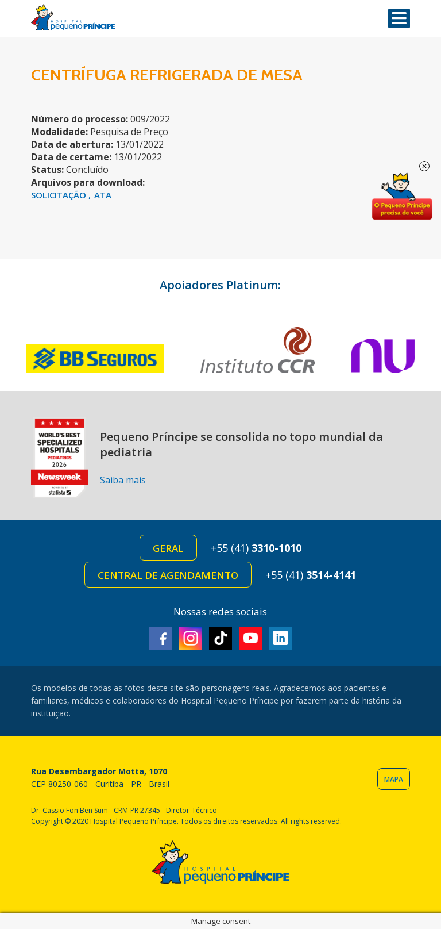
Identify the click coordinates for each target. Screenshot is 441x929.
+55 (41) (256, 548)
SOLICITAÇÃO (59, 195)
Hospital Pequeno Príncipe (73, 17)
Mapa (393, 779)
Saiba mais (123, 480)
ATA (102, 195)
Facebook (160, 638)
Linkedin (280, 638)
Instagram (190, 638)
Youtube (250, 638)
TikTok (220, 638)
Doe (402, 196)
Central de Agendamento (168, 575)
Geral (168, 548)
